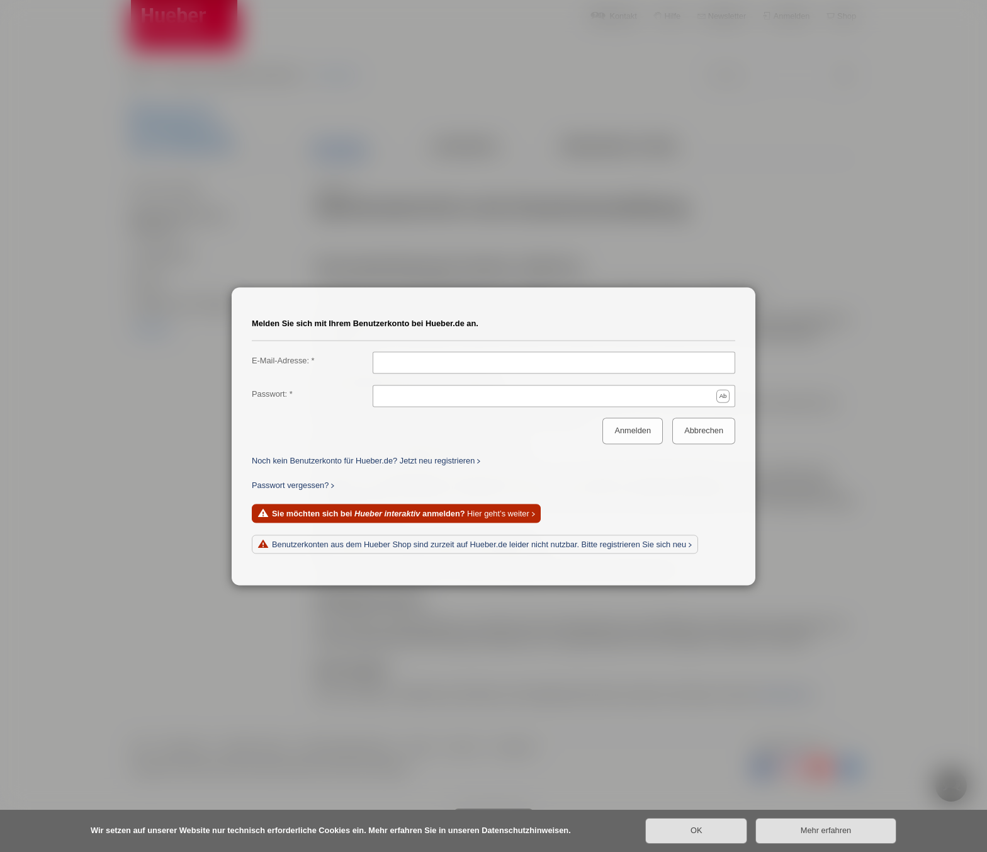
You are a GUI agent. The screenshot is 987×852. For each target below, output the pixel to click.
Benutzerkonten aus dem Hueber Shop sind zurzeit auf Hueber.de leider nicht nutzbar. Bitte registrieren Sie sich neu (479, 544)
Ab (723, 395)
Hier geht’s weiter (400, 513)
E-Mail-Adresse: (280, 360)
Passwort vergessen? (290, 485)
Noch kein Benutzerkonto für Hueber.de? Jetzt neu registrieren (363, 460)
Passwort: (269, 394)
